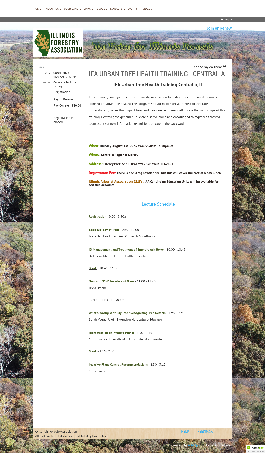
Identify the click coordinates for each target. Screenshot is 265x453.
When (47, 73)
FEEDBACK (205, 431)
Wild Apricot (196, 445)
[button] (255, 449)
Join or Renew (219, 28)
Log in (228, 19)
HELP (185, 431)
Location (46, 82)
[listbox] (211, 67)
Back (41, 67)
